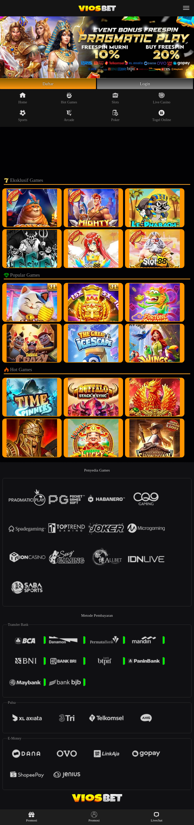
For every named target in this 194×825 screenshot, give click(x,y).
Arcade (69, 116)
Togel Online (161, 116)
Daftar (48, 83)
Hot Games (69, 99)
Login (145, 83)
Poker (115, 116)
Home (22, 99)
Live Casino (161, 99)
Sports (22, 116)
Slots (115, 99)
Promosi (31, 816)
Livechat (156, 816)
